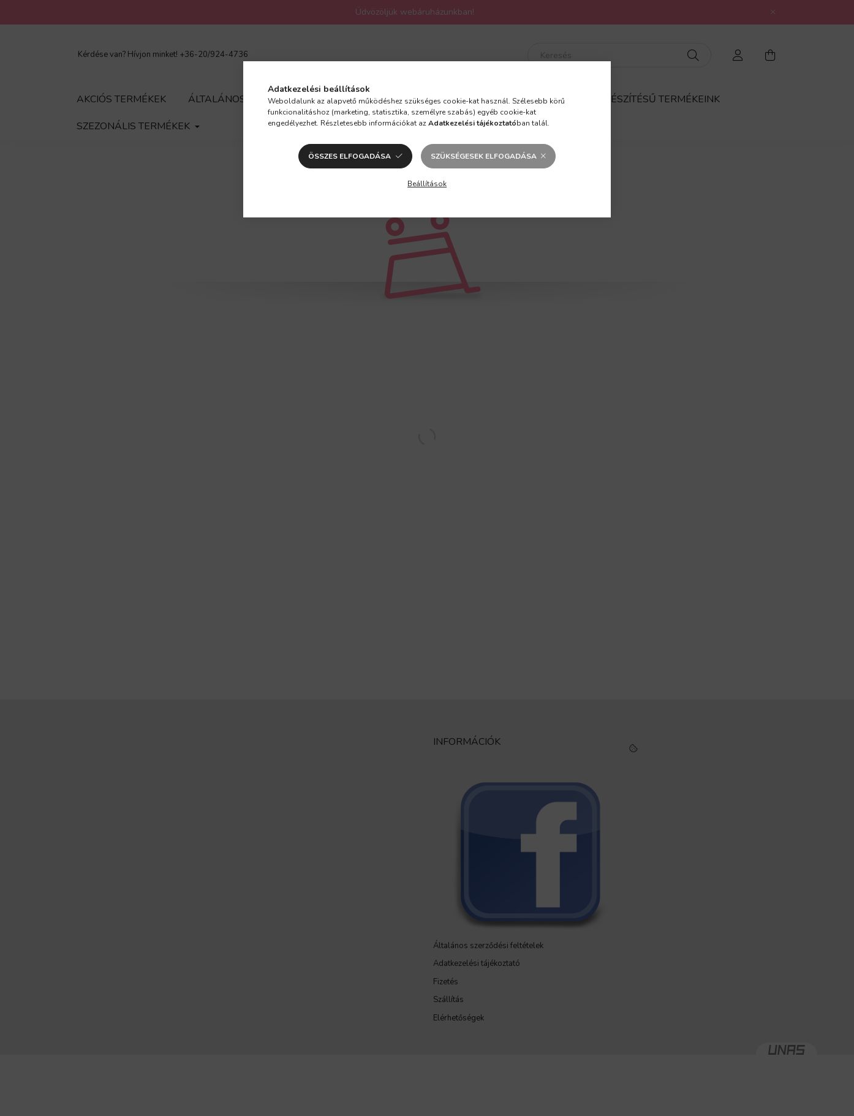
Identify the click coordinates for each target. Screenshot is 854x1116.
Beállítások (427, 184)
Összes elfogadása (349, 156)
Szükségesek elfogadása (484, 156)
